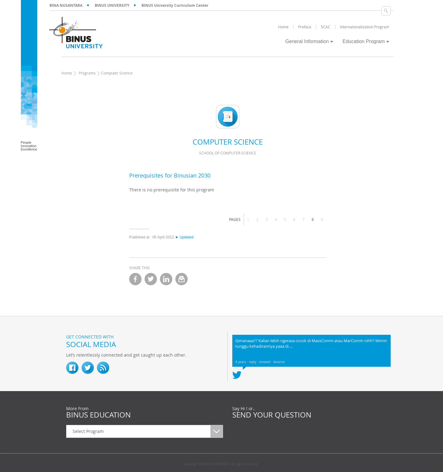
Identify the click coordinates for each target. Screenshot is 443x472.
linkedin (166, 279)
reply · (254, 362)
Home (67, 72)
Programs (87, 72)
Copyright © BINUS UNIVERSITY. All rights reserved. (221, 464)
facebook (135, 279)
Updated (184, 237)
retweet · (266, 362)
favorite (279, 362)
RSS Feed (103, 368)
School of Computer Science (227, 153)
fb (72, 368)
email (181, 279)
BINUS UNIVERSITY (112, 5)
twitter (151, 279)
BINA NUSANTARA (66, 5)
